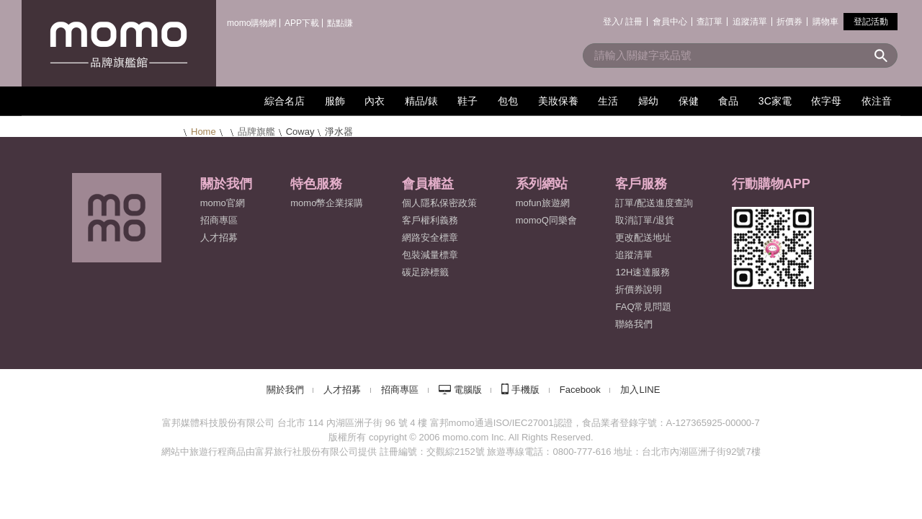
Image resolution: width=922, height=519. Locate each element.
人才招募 (342, 389)
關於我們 (285, 389)
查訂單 (709, 22)
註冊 (634, 22)
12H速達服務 (642, 272)
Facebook (580, 389)
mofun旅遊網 (543, 203)
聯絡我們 (634, 324)
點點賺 (340, 23)
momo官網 (222, 203)
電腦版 (468, 389)
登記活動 (871, 22)
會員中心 (670, 22)
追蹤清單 (750, 22)
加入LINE (640, 389)
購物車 (825, 22)
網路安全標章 (430, 237)
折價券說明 (638, 289)
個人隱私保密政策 (439, 203)
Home (203, 131)
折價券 (789, 22)
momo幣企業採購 (326, 203)
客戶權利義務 (430, 220)
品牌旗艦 (256, 131)
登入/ (612, 22)
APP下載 (302, 23)
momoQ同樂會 (546, 220)
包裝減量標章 (430, 254)
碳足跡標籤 (425, 272)
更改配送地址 (643, 237)
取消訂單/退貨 (644, 220)
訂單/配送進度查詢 (654, 203)
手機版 (525, 389)
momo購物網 (252, 23)
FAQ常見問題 (643, 306)
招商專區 (219, 220)
